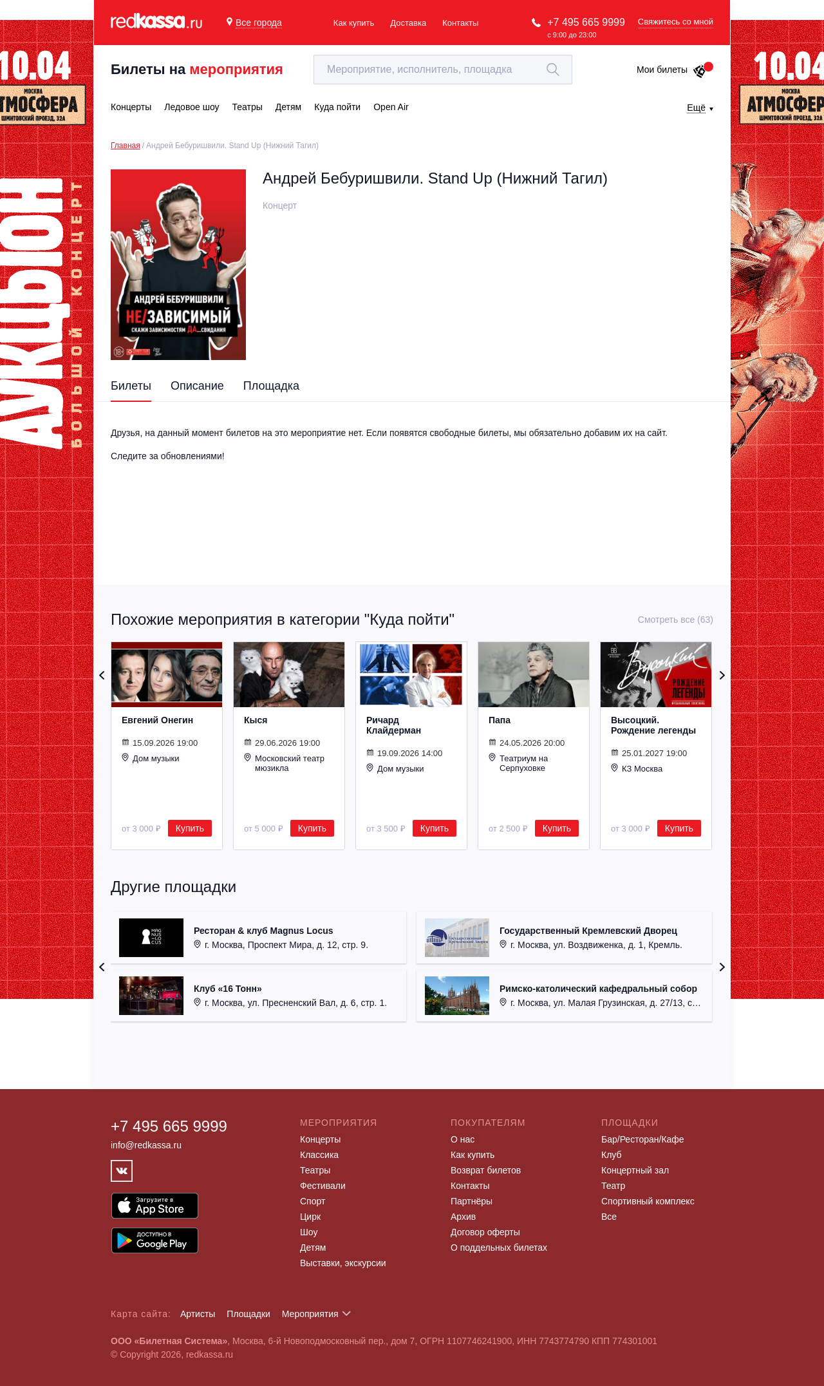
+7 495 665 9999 (586, 22)
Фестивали (323, 1186)
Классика (319, 1155)
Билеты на (197, 69)
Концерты (320, 1139)
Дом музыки (151, 758)
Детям (313, 1247)
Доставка (408, 23)
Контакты (460, 23)
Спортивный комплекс (648, 1201)
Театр (613, 1186)
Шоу (308, 1232)
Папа (499, 720)
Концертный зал (635, 1170)
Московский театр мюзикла (284, 763)
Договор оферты (485, 1232)
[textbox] (443, 69)
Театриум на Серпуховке (518, 763)
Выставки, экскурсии (343, 1263)
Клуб (611, 1155)
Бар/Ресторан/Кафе (642, 1139)
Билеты (131, 385)
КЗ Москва (636, 768)
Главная (125, 145)
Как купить (353, 23)
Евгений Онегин (157, 720)
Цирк (310, 1216)
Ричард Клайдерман (393, 725)
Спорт (312, 1201)
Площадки (248, 1314)
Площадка (271, 385)
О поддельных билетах (499, 1247)
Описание (197, 385)
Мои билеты (672, 69)
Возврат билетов (486, 1170)
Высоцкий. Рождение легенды (653, 725)
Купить (190, 828)
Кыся (255, 720)
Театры (315, 1170)
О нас (462, 1139)
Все (609, 1216)
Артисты (198, 1314)
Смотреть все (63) (675, 619)
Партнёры (471, 1201)
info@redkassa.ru (146, 1145)
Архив (463, 1216)
